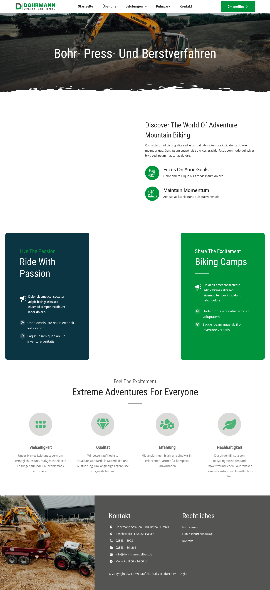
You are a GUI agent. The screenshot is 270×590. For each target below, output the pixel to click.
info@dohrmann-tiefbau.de (134, 554)
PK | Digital (180, 574)
